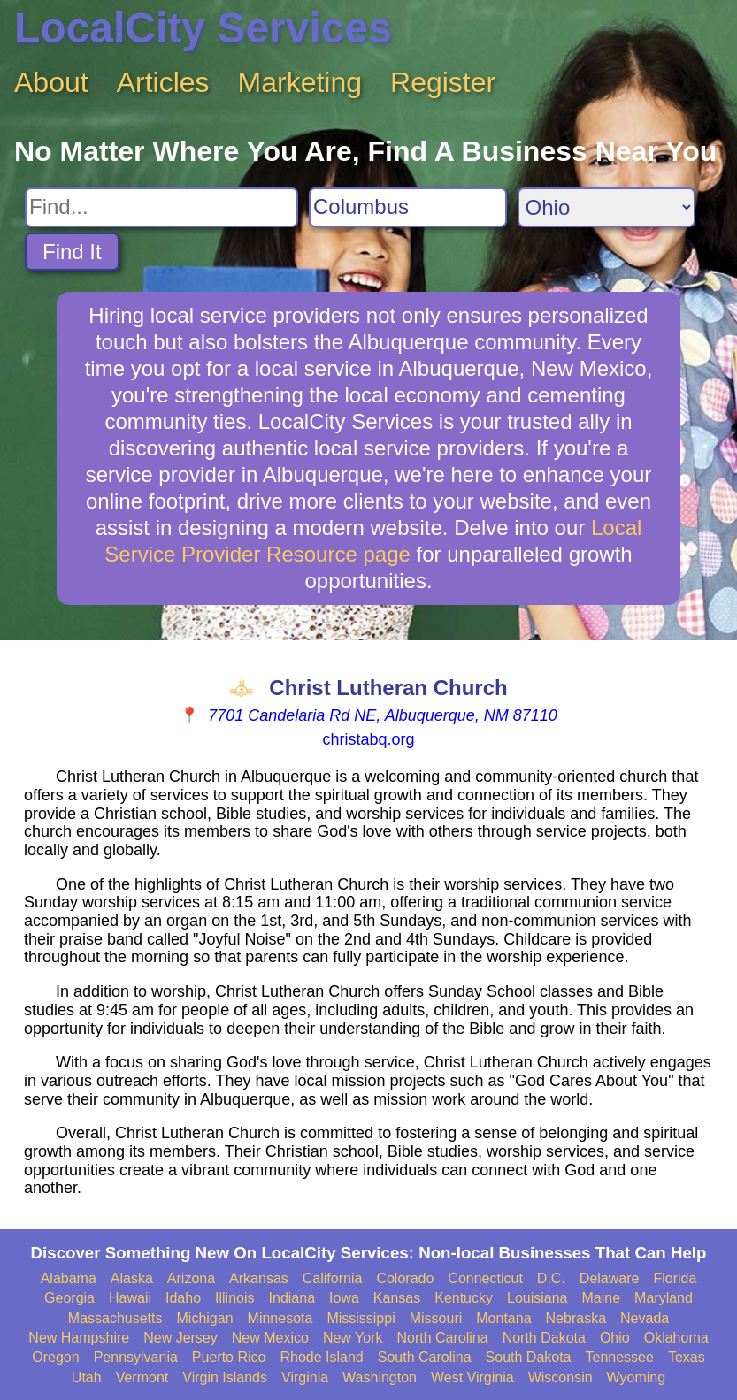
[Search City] (408, 207)
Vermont (142, 1377)
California (333, 1278)
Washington (379, 1377)
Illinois (234, 1297)
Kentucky (463, 1297)
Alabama (68, 1278)
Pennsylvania (136, 1357)
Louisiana (537, 1297)
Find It (72, 252)
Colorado (405, 1278)
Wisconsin (560, 1377)
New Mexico (270, 1337)
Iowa (344, 1297)
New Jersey (180, 1337)
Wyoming (636, 1377)
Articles (163, 82)
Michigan (205, 1318)
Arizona (191, 1278)
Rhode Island (321, 1357)
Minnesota (280, 1318)
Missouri (436, 1318)
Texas (686, 1357)
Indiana (292, 1297)
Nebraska (576, 1318)
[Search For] (161, 207)
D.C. (551, 1278)
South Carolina (425, 1357)
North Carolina (441, 1337)
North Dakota (544, 1337)
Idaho (183, 1297)
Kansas (396, 1297)
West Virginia (472, 1377)
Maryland (663, 1297)
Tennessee (620, 1357)
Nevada (644, 1318)
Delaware (610, 1278)
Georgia (69, 1297)
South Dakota (529, 1357)
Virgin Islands (224, 1377)
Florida (674, 1278)
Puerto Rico (229, 1357)
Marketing (300, 82)
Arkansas (258, 1278)
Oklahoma (676, 1337)
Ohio (615, 1337)
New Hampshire (78, 1337)
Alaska (132, 1278)
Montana (503, 1318)
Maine (601, 1297)
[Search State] (606, 207)
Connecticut (485, 1278)
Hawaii (130, 1297)
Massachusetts (115, 1318)
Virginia (304, 1377)
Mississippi (360, 1318)
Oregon (55, 1357)
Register (442, 82)
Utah (87, 1377)
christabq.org (368, 739)
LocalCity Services (203, 27)
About (51, 82)
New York (353, 1337)
